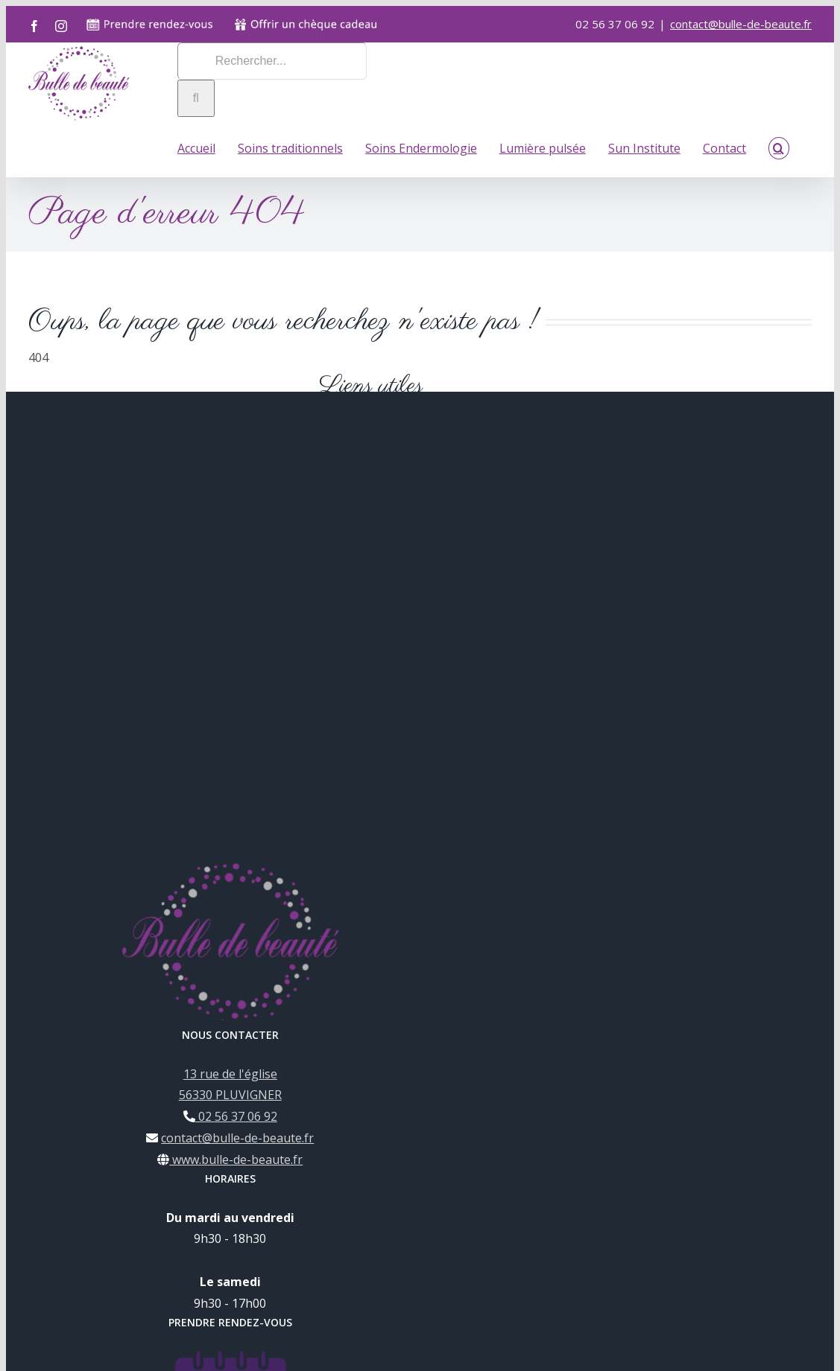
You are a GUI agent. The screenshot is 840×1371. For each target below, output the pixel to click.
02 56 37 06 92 (236, 1115)
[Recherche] (196, 98)
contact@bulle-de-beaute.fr (741, 23)
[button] (778, 146)
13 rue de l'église (230, 1073)
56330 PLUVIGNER (230, 1094)
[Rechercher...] (272, 61)
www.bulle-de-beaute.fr (236, 1159)
